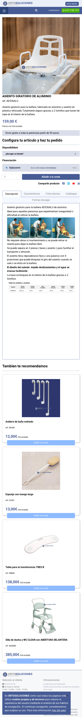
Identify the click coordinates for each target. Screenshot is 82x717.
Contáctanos (54, 10)
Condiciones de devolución (54, 684)
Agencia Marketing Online (54, 715)
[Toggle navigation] (4, 10)
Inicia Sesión (72, 4)
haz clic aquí (59, 710)
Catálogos (71, 193)
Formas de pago (41, 200)
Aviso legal (47, 690)
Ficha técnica (53, 193)
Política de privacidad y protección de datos (61, 687)
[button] (74, 167)
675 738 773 (70, 10)
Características (32, 193)
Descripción (11, 193)
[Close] (67, 696)
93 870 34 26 (9, 684)
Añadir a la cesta (41, 443)
